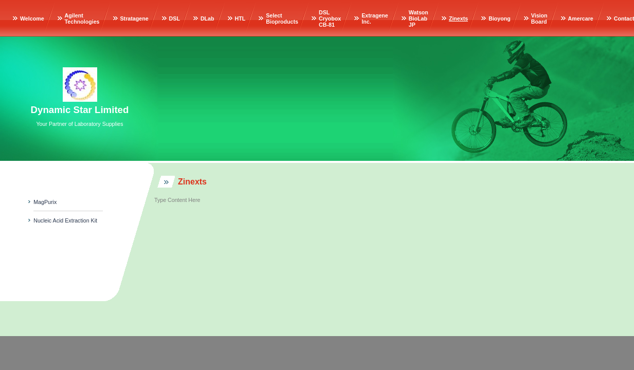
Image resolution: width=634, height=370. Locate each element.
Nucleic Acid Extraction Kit (65, 220)
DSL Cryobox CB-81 (330, 18)
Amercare (580, 18)
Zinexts (458, 18)
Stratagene (134, 18)
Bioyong (499, 18)
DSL (174, 18)
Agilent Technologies (82, 18)
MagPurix (45, 202)
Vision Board (539, 18)
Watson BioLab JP (418, 18)
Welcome (32, 18)
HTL (240, 18)
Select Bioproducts (282, 18)
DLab (207, 18)
